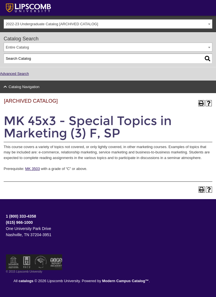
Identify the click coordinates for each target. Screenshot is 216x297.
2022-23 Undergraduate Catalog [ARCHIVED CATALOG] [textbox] (52, 24)
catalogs (26, 281)
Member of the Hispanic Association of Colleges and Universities (26, 262)
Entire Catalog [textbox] (17, 47)
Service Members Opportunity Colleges (41, 262)
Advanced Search (14, 74)
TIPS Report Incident (56, 262)
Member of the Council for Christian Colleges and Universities (13, 262)
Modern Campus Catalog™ (125, 281)
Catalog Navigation (24, 87)
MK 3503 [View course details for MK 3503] (32, 169)
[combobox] (108, 24)
